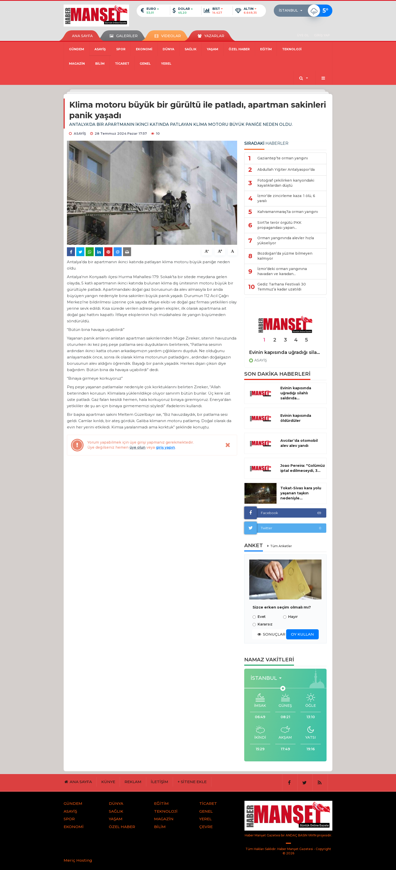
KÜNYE (108, 781)
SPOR (121, 49)
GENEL (145, 63)
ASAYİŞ (100, 49)
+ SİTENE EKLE (192, 781)
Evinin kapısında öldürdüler (295, 418)
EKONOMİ (144, 49)
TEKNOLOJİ (292, 49)
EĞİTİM (266, 49)
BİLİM (100, 63)
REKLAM (133, 781)
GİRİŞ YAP (322, 35)
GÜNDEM (76, 49)
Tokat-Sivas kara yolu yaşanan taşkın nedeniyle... (300, 493)
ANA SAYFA (82, 36)
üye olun (137, 447)
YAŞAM (212, 49)
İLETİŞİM (159, 781)
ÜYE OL (303, 35)
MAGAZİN (77, 63)
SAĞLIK (190, 49)
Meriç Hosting (78, 860)
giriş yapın (165, 447)
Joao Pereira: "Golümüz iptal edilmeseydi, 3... (302, 468)
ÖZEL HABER (239, 49)
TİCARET (122, 63)
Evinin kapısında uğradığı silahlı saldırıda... (295, 393)
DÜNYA (168, 49)
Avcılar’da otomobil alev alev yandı (299, 443)
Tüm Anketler (281, 546)
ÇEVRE (206, 826)
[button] (292, 10)
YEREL (166, 63)
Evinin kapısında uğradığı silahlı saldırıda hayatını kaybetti (285, 352)
